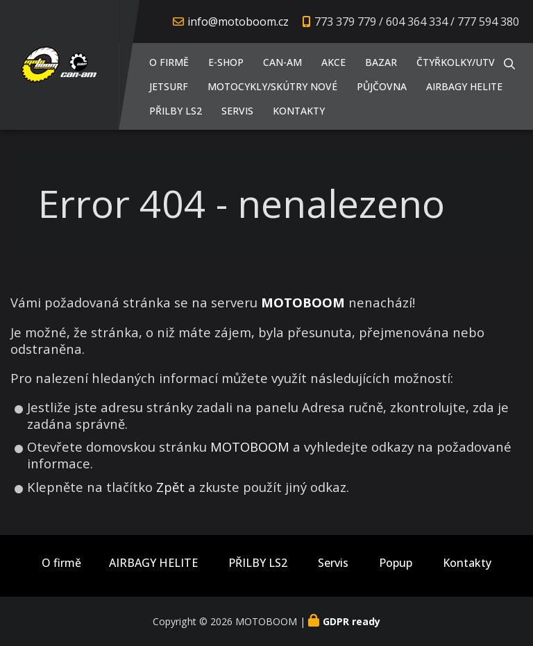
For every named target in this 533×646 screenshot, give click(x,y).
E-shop (226, 62)
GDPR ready (351, 621)
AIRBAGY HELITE (464, 86)
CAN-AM (282, 62)
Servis (237, 110)
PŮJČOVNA (382, 86)
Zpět (170, 486)
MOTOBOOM (249, 446)
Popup (395, 563)
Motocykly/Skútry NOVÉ (272, 86)
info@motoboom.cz (238, 21)
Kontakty (299, 110)
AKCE (333, 62)
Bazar (381, 62)
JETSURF (168, 86)
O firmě (169, 62)
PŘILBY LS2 (175, 110)
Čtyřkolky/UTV (455, 62)
